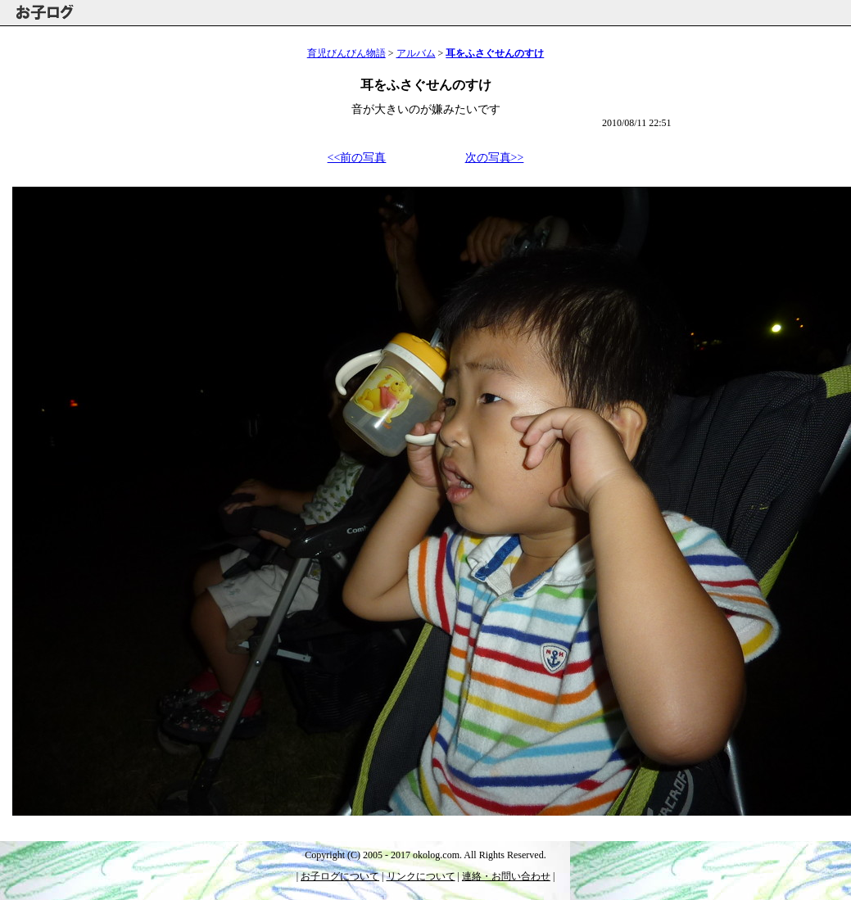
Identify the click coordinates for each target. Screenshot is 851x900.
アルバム (416, 53)
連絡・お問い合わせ (506, 876)
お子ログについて (340, 876)
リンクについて (421, 876)
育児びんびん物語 (346, 53)
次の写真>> (494, 158)
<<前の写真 (357, 158)
